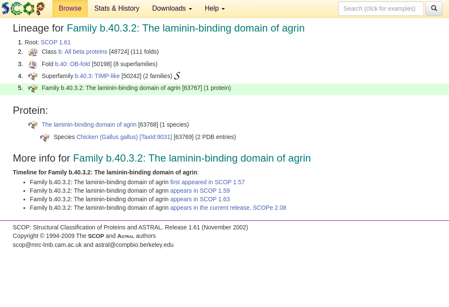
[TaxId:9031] (156, 136)
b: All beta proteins (82, 51)
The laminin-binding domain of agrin (89, 124)
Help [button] (215, 8)
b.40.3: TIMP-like (97, 75)
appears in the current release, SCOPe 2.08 (228, 207)
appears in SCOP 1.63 (200, 199)
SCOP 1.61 (55, 42)
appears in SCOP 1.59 (200, 190)
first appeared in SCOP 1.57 (207, 182)
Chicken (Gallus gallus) (107, 136)
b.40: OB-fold (72, 64)
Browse (70, 8)
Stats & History (116, 8)
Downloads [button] (172, 8)
